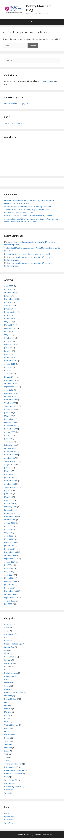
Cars (6, 650)
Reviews (7, 738)
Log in (6, 813)
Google (7, 689)
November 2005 (11, 516)
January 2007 (10, 477)
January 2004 (10, 584)
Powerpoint (9, 734)
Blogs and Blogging (12, 644)
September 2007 (11, 461)
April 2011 (8, 373)
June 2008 (8, 438)
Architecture (9, 634)
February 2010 (10, 393)
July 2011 (8, 367)
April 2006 (8, 500)
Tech (6, 754)
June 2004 (8, 568)
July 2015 (8, 341)
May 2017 (8, 322)
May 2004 (8, 571)
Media (7, 715)
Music (6, 721)
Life (5, 702)
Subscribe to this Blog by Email (17, 103)
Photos (7, 728)
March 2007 (9, 474)
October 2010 (10, 383)
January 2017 (10, 331)
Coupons (8, 660)
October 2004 (10, 555)
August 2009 (9, 409)
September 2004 (11, 558)
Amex (6, 627)
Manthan (8, 712)
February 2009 (10, 422)
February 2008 (10, 445)
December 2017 (11, 318)
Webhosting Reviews (12, 786)
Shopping (8, 744)
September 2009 (11, 406)
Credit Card (9, 663)
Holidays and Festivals (13, 692)
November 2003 (11, 591)
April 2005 (8, 536)
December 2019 (11, 312)
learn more (47, 81)
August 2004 (9, 562)
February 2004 (10, 581)
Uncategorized (10, 767)
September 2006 (11, 487)
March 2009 (9, 419)
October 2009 (10, 403)
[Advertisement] (32, 157)
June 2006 (8, 493)
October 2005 (10, 519)
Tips (6, 757)
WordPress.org (10, 823)
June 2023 (8, 296)
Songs (6, 751)
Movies (7, 718)
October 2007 (10, 458)
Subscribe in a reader (13, 123)
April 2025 (8, 286)
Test (6, 248)
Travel (7, 760)
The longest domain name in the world (33, 254)
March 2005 (9, 539)
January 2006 (10, 510)
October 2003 (10, 594)
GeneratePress (47, 835)
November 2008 (11, 429)
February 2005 (10, 542)
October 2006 (10, 484)
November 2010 (11, 380)
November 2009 (11, 399)
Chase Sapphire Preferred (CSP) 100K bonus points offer (27, 206)
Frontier (7, 683)
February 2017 (10, 328)
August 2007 (9, 464)
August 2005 (9, 523)
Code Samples (10, 657)
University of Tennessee (14, 770)
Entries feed (9, 816)
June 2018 (8, 315)
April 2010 (8, 390)
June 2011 (8, 370)
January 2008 (10, 448)
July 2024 (8, 289)
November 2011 (11, 360)
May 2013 (8, 354)
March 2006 (9, 503)
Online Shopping (11, 725)
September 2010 (11, 386)
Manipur (8, 708)
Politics (7, 731)
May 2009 (8, 416)
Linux (6, 705)
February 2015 (10, 344)
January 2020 (10, 309)
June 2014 (8, 351)
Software (8, 747)
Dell (6, 670)
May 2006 (8, 497)
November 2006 (11, 480)
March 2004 (9, 578)
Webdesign (9, 783)
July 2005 (8, 526)
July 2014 (8, 347)
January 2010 (10, 396)
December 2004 (11, 549)
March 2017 (9, 325)
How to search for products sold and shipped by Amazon (28, 215)
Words (7, 793)
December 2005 (11, 513)
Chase (6, 653)
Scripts (7, 741)
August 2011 (9, 364)
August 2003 (9, 601)
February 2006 (10, 506)
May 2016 (8, 335)
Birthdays (8, 640)
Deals (6, 666)
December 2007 (11, 451)
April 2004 (8, 575)
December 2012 (11, 357)
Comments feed (10, 820)
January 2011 (10, 377)
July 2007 (8, 468)
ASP (5, 637)
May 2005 (8, 532)
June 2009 (8, 412)
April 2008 (8, 442)
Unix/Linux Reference (13, 773)
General (7, 686)
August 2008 (9, 432)
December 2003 (11, 588)
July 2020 (8, 302)
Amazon (7, 624)
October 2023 (10, 292)
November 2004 (11, 552)
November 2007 (11, 455)
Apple (6, 631)
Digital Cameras (11, 673)
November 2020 (11, 299)
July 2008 (8, 435)
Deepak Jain (9, 254)
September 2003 (11, 597)
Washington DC (10, 780)
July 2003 (8, 604)
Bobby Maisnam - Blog (40, 8)
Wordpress (9, 790)
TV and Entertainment (13, 764)
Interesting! (9, 695)
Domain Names (10, 676)
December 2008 (11, 425)
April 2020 (8, 305)
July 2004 (8, 565)
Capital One (9, 647)
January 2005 (10, 545)
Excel (6, 679)
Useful (7, 777)
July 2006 (8, 490)
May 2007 (8, 471)
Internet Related (11, 699)
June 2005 (8, 529)
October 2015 (10, 338)
